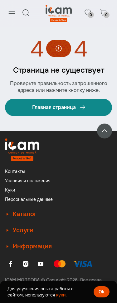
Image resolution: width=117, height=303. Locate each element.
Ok (102, 292)
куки (61, 295)
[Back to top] (104, 131)
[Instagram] (25, 263)
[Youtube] (40, 263)
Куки (10, 190)
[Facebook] (10, 263)
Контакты (15, 171)
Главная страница (59, 107)
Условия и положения (27, 180)
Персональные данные (29, 199)
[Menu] (12, 12)
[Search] (25, 12)
